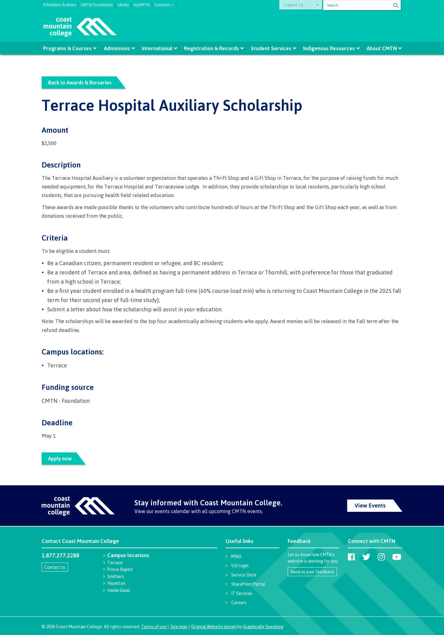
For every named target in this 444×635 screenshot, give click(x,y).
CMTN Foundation (97, 4)
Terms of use (153, 626)
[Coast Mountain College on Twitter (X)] (366, 557)
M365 (236, 556)
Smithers (115, 576)
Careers (239, 602)
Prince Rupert (120, 569)
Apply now (60, 458)
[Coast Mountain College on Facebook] (351, 557)
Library (123, 4)
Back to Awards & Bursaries (80, 82)
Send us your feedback (312, 571)
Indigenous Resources (328, 48)
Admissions (118, 48)
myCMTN (142, 4)
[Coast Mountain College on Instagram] (381, 557)
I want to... (297, 5)
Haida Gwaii (118, 590)
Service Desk (244, 574)
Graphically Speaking (263, 626)
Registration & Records (211, 48)
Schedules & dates (59, 4)
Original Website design (213, 626)
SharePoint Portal (248, 584)
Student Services (270, 48)
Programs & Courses (68, 48)
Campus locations (128, 555)
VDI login (240, 565)
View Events (370, 505)
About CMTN (381, 48)
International (157, 48)
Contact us (54, 567)
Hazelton (116, 583)
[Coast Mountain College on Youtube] (396, 557)
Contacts (162, 4)
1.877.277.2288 (60, 555)
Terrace (115, 562)
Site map (179, 626)
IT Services (242, 593)
